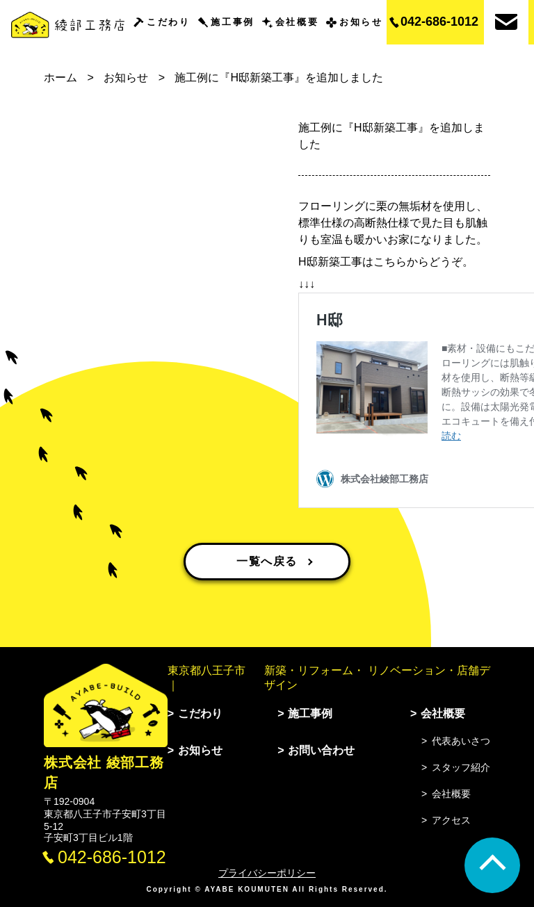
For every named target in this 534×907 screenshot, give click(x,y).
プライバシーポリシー (267, 873)
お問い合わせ (321, 750)
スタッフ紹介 (461, 767)
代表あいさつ (461, 740)
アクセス (451, 820)
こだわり (168, 22)
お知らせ (360, 22)
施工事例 (232, 22)
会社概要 (296, 22)
